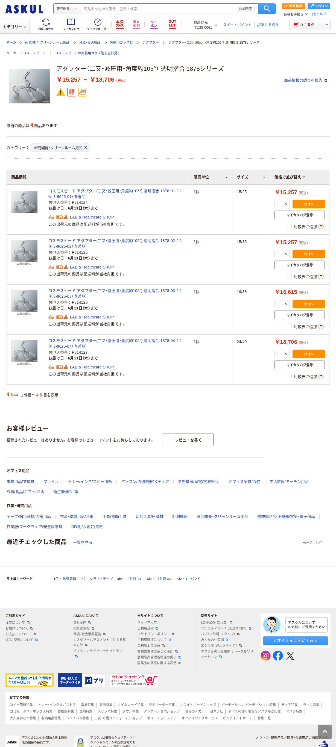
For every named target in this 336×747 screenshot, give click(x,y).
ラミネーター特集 (162, 705)
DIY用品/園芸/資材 (87, 526)
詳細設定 (245, 8)
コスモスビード (34, 53)
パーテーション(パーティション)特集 (248, 705)
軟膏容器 (69, 579)
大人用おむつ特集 (23, 718)
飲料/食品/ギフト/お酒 (25, 491)
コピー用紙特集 (21, 705)
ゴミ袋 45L (164, 579)
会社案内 (82, 623)
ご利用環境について (154, 640)
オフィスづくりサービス (200, 718)
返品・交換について (21, 640)
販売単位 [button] (211, 177)
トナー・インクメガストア (57, 705)
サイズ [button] (251, 177)
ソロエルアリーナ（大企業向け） (226, 628)
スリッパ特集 (107, 711)
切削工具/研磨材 (149, 516)
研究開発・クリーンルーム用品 (47, 43)
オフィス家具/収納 (244, 481)
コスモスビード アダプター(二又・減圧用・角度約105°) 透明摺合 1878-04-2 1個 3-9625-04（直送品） (115, 343)
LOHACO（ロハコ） (216, 623)
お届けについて (19, 628)
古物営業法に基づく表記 (157, 652)
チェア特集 (289, 705)
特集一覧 (264, 718)
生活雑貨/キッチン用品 (289, 481)
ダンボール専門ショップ (162, 711)
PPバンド (193, 579)
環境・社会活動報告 (89, 634)
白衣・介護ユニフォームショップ (118, 718)
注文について (17, 623)
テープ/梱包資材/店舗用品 (29, 516)
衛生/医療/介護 (65, 491)
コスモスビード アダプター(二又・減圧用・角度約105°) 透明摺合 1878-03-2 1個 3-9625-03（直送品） (115, 293)
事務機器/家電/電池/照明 (199, 481)
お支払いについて (20, 634)
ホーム (11, 43)
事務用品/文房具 (20, 481)
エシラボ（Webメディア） (221, 646)
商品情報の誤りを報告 (305, 80)
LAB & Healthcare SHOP (92, 217)
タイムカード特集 (131, 705)
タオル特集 (130, 711)
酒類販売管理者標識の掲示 (159, 657)
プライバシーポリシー (155, 634)
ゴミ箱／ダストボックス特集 (31, 711)
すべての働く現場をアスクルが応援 (254, 711)
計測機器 (180, 516)
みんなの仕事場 (214, 640)
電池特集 (105, 705)
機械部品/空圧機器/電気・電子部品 (286, 516)
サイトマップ (147, 623)
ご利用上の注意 (151, 646)
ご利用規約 (147, 628)
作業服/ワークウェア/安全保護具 (34, 526)
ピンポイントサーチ (237, 718)
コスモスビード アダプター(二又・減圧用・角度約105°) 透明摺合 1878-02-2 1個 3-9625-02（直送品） (115, 243)
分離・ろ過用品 (89, 43)
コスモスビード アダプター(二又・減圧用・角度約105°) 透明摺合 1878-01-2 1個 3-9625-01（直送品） (115, 194)
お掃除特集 (66, 711)
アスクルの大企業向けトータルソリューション (227, 654)
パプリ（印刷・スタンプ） (220, 634)
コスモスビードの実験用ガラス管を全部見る (88, 53)
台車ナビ (216, 711)
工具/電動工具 (115, 516)
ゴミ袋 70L (134, 579)
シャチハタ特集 (77, 718)
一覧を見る (82, 542)
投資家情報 (83, 628)
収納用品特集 (51, 718)
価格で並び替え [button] (289, 177)
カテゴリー (14, 27)
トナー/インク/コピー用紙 (90, 481)
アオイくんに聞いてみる (295, 640)
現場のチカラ (195, 711)
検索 (267, 8)
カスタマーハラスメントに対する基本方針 (99, 642)
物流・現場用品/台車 (77, 516)
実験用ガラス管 (121, 43)
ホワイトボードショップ (198, 705)
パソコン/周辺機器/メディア (145, 481)
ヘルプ (321, 14)
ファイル (51, 481)
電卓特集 (87, 705)
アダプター (150, 43)
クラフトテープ (101, 579)
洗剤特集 (85, 711)
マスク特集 (294, 711)
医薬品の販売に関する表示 (159, 663)
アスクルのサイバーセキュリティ (97, 653)
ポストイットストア (162, 718)
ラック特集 (311, 705)
